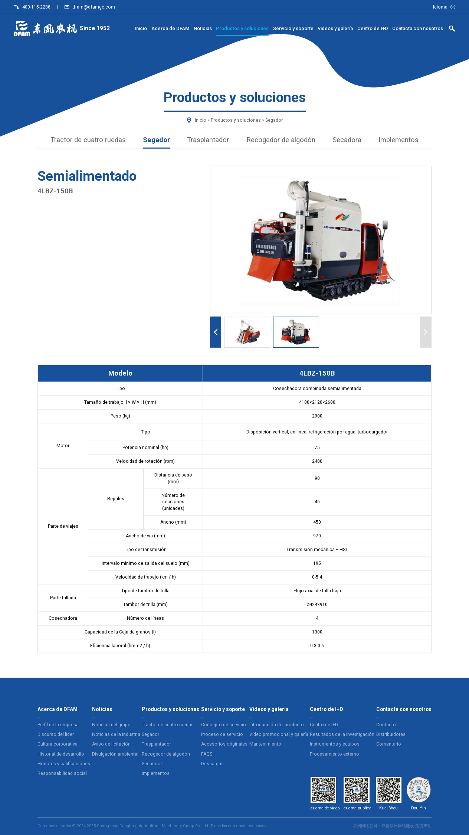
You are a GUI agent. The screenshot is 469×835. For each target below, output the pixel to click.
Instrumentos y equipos (335, 744)
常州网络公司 (365, 825)
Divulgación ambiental (115, 754)
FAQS (206, 754)
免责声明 (423, 825)
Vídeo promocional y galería (278, 734)
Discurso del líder (55, 734)
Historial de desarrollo (60, 754)
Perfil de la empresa (58, 724)
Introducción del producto (276, 724)
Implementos (398, 139)
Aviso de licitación (111, 744)
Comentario (388, 744)
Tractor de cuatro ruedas (88, 139)
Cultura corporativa (57, 744)
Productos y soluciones (236, 120)
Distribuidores (391, 734)
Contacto (386, 724)
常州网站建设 (402, 825)
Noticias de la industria (116, 734)
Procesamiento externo (334, 754)
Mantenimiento (265, 744)
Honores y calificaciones (63, 763)
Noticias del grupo (111, 724)
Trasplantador (208, 139)
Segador (274, 120)
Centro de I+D (324, 724)
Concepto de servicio (223, 724)
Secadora (346, 139)
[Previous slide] (216, 332)
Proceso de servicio (222, 734)
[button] (247, 332)
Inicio (200, 120)
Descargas (212, 763)
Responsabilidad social (62, 773)
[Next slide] (426, 332)
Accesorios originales (224, 744)
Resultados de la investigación (342, 734)
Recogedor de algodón (280, 139)
